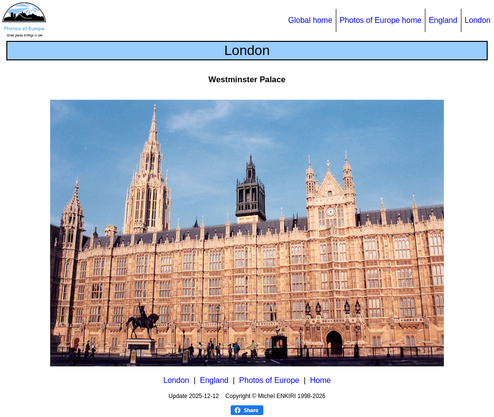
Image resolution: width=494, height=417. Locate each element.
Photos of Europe (269, 380)
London (478, 20)
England (443, 20)
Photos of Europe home (380, 20)
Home (320, 380)
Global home (310, 20)
